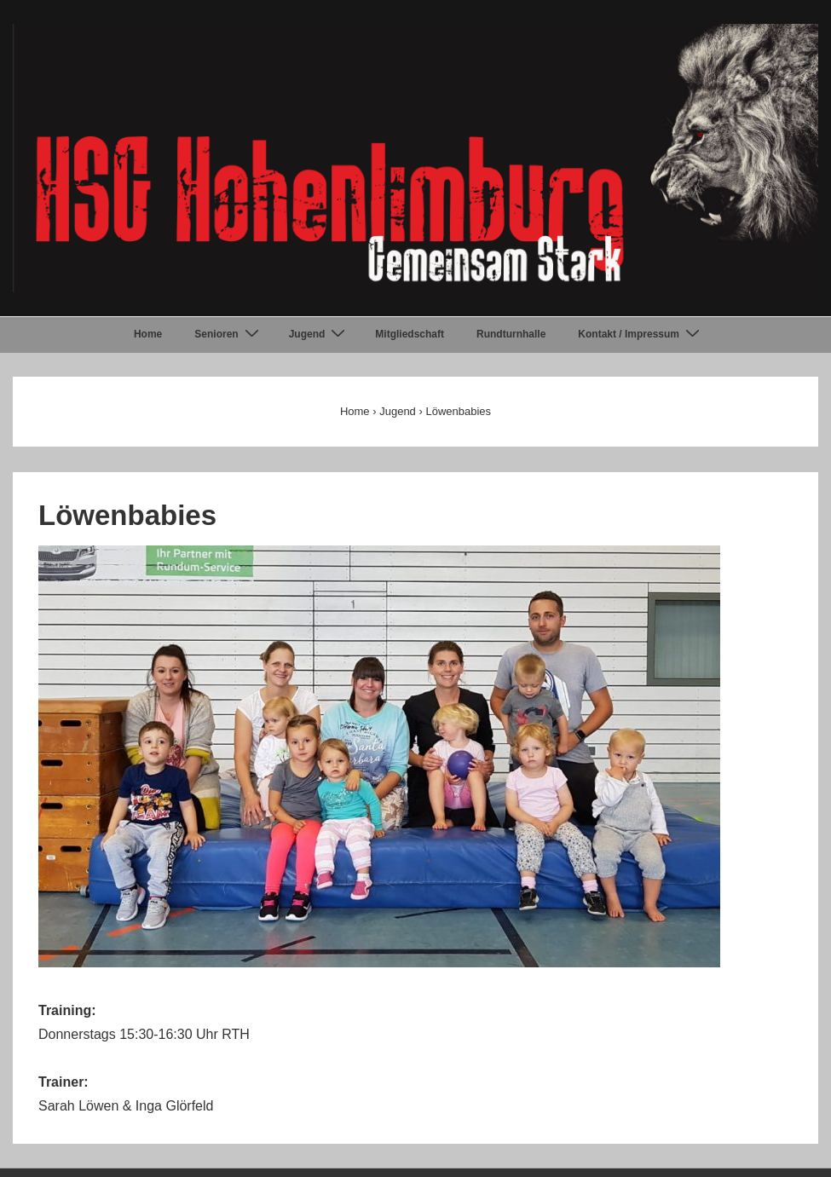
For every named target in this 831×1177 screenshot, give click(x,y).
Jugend (319, 334)
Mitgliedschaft (409, 334)
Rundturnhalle (510, 334)
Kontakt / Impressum (641, 334)
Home (148, 334)
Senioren (228, 334)
